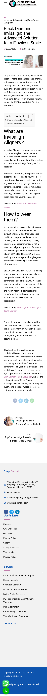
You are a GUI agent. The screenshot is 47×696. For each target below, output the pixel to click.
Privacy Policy (9, 538)
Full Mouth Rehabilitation (15, 589)
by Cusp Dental (28, 49)
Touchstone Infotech (29, 684)
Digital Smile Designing (14, 594)
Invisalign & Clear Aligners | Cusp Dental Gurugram (21, 21)
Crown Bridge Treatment (15, 611)
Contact (7, 524)
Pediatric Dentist (11, 606)
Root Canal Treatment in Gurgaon (19, 575)
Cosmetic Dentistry (12, 584)
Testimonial (8, 552)
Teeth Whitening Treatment (16, 616)
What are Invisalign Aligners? (19, 120)
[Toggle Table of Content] (29, 116)
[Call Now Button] (6, 690)
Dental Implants (10, 580)
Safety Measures (11, 547)
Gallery (6, 542)
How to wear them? (15, 123)
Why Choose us (10, 528)
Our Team (8, 533)
